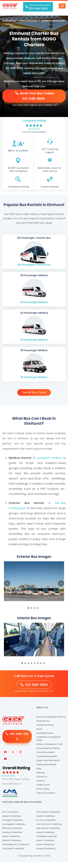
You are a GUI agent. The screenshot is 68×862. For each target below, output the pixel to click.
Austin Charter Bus (45, 844)
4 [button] (38, 608)
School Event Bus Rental (47, 748)
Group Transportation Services (51, 716)
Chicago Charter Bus (12, 820)
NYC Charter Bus (10, 812)
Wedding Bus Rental (46, 764)
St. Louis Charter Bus (46, 820)
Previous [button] (7, 583)
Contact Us (41, 776)
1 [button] (29, 608)
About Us (40, 780)
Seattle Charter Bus (45, 816)
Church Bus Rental (45, 752)
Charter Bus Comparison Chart (48, 738)
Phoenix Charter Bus (45, 848)
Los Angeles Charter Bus (13, 824)
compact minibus (49, 458)
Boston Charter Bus (11, 816)
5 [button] (35, 664)
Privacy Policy (42, 788)
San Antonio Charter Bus (48, 812)
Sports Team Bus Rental (47, 760)
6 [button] (38, 664)
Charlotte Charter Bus (46, 836)
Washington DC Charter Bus (15, 844)
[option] (34, 583)
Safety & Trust (43, 784)
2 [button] (32, 608)
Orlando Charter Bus (12, 828)
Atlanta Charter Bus (11, 840)
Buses (39, 729)
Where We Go (42, 721)
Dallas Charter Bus (11, 836)
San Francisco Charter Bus (49, 824)
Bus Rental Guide (44, 733)
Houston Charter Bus (12, 832)
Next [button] (61, 583)
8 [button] (45, 664)
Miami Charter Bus (45, 840)
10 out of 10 (34, 129)
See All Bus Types (34, 392)
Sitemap (40, 772)
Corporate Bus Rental (46, 756)
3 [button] (35, 608)
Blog (38, 768)
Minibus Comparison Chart (49, 744)
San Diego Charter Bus (13, 848)
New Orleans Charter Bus (48, 828)
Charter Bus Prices (45, 725)
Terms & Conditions (45, 793)
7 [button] (42, 664)
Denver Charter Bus (45, 832)
